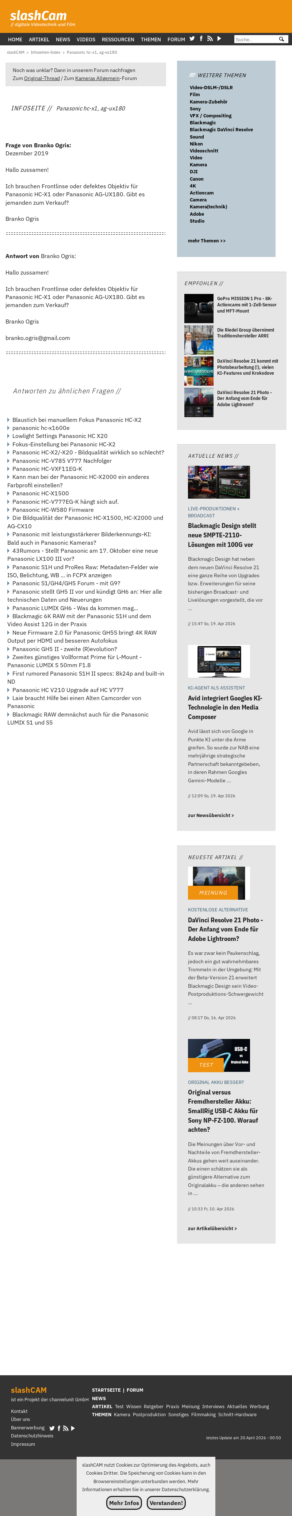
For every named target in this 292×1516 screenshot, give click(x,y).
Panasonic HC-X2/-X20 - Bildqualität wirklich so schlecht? (88, 452)
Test (119, 1406)
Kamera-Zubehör (208, 102)
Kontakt (19, 1411)
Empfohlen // (203, 283)
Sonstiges (178, 1414)
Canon (197, 179)
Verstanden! (166, 1502)
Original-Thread (42, 78)
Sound (197, 137)
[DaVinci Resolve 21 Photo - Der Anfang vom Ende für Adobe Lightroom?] (199, 403)
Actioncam (202, 193)
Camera (198, 200)
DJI (194, 172)
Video (196, 158)
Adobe (197, 214)
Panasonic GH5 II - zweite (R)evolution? (64, 649)
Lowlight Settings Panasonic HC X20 (60, 435)
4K (193, 186)
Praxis (172, 1406)
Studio (197, 221)
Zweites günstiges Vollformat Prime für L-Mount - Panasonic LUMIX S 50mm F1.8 (74, 661)
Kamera (198, 165)
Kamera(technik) (208, 207)
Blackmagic (203, 123)
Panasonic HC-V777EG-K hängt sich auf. (65, 501)
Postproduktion (149, 1414)
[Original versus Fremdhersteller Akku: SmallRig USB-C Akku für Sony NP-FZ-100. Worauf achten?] (219, 1056)
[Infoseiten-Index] (46, 52)
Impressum (23, 1444)
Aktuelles (237, 1406)
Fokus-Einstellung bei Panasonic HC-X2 (64, 444)
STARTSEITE (106, 1390)
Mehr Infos (124, 1502)
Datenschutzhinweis (32, 1436)
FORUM (135, 1390)
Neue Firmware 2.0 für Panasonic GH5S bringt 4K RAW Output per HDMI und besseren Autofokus (82, 636)
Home (15, 39)
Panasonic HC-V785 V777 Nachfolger (62, 460)
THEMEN (101, 1414)
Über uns (20, 1419)
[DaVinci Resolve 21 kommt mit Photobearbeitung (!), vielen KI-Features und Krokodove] (199, 371)
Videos (86, 39)
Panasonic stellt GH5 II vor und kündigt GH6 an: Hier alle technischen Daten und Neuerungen (84, 595)
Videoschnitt (204, 151)
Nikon (196, 144)
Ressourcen (118, 39)
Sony (195, 109)
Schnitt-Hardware (237, 1414)
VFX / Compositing (210, 116)
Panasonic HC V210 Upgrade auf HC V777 (68, 689)
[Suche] (253, 39)
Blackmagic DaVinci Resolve (221, 129)
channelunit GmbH (69, 1399)
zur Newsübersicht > (211, 815)
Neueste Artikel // (215, 857)
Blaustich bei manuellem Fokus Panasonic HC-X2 (77, 419)
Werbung (259, 1406)
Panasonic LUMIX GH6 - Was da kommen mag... (75, 608)
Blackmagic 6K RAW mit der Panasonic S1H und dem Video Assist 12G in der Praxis (79, 620)
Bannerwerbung (28, 1428)
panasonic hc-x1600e (41, 427)
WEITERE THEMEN (217, 75)
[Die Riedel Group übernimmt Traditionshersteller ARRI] (199, 340)
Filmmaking (203, 1414)
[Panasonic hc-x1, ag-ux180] (92, 52)
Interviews (213, 1406)
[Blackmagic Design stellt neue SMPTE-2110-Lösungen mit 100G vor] (219, 483)
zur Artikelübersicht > (212, 1228)
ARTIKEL (102, 1406)
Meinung (191, 1406)
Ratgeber (154, 1406)
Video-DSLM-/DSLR (211, 87)
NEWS (99, 1398)
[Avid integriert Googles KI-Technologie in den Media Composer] (219, 662)
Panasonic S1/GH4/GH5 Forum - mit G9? (66, 583)
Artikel (39, 39)
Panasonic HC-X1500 (40, 493)
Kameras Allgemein (97, 78)
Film (195, 94)
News (63, 39)
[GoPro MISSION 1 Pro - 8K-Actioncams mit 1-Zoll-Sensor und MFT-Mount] (199, 309)
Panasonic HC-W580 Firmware (53, 509)
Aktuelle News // (213, 455)
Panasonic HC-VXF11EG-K (47, 468)
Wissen (133, 1406)
